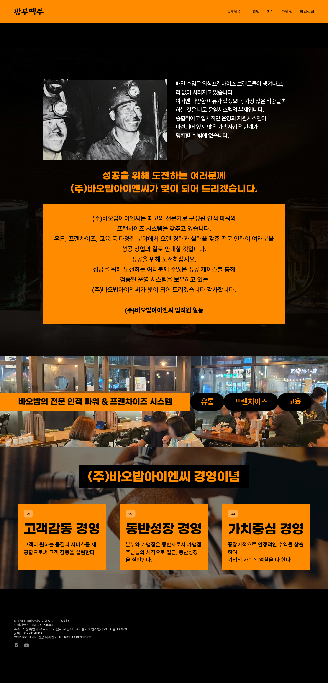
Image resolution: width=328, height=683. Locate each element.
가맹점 (263, 620)
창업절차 (199, 637)
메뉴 (228, 620)
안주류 (230, 646)
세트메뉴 (231, 628)
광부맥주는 (165, 620)
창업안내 (199, 628)
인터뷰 (197, 646)
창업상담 (294, 620)
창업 (196, 620)
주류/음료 (232, 637)
